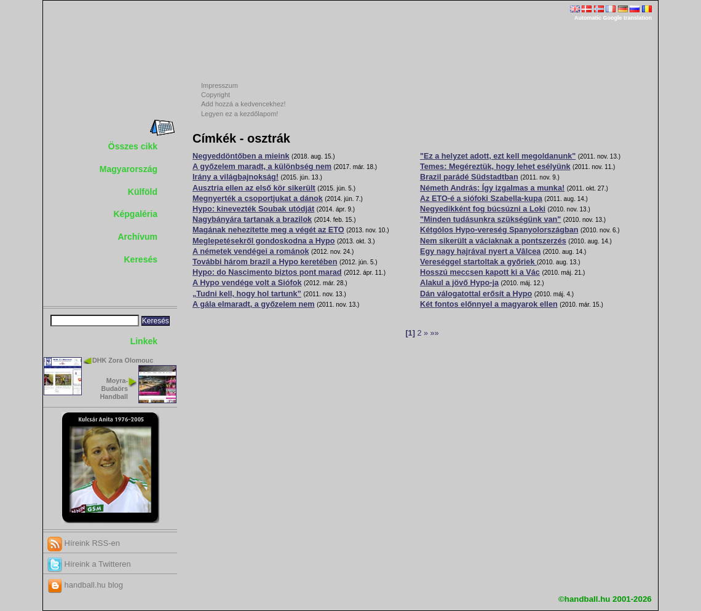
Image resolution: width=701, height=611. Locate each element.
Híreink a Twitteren (89, 564)
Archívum (137, 237)
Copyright (215, 94)
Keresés (141, 259)
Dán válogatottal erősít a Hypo (476, 294)
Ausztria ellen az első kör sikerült (253, 188)
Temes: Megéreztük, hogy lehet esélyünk (495, 166)
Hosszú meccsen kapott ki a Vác (480, 272)
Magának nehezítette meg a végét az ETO (268, 230)
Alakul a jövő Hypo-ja (459, 282)
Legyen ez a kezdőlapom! (239, 113)
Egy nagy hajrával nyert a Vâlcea (480, 251)
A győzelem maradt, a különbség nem (261, 166)
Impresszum (219, 85)
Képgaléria (135, 214)
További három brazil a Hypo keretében (264, 262)
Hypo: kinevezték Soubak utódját (253, 209)
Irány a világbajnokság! (235, 177)
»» (434, 333)
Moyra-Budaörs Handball (114, 388)
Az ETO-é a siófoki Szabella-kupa (481, 198)
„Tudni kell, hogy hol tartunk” (246, 294)
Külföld (142, 192)
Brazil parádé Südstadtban (469, 177)
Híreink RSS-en (83, 543)
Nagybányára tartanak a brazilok (252, 219)
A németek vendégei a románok (250, 251)
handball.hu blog (85, 584)
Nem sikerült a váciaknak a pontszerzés (493, 241)
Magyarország (128, 169)
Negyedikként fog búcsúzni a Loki (482, 209)
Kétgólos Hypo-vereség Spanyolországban (499, 230)
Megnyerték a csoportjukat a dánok (257, 198)
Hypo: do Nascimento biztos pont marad (267, 272)
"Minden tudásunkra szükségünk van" (490, 219)
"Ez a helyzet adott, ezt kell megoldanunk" (498, 156)
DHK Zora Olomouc (122, 360)
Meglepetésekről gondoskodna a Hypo (263, 241)
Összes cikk (132, 146)
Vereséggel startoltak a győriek (478, 262)
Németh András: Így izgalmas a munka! (492, 188)
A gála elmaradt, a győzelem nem (253, 304)
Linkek (143, 341)
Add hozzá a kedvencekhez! (243, 104)
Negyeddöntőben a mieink (241, 156)
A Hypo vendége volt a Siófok (246, 282)
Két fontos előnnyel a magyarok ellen (489, 304)
